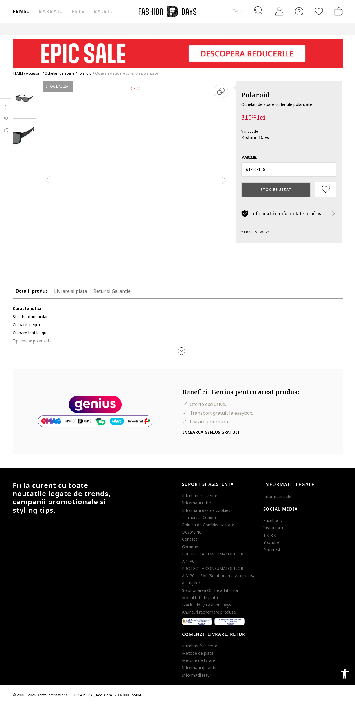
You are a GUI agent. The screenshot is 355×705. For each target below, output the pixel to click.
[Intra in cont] (279, 11)
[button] (288, 169)
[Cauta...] (247, 10)
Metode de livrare (198, 660)
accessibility (345, 674)
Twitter (5, 130)
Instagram (273, 527)
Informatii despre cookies (206, 510)
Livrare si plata (70, 291)
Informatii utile (277, 496)
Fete (78, 11)
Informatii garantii (199, 667)
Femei (21, 11)
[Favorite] (318, 11)
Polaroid (255, 94)
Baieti (103, 11)
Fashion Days (255, 137)
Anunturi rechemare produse (209, 612)
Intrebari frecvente (199, 495)
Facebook (272, 520)
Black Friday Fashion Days (206, 605)
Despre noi (192, 532)
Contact (189, 539)
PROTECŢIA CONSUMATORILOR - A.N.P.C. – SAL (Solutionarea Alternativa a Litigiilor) (218, 576)
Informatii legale (288, 484)
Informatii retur (196, 502)
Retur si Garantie (112, 291)
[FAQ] (299, 11)
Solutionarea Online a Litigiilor (210, 590)
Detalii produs (32, 291)
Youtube (271, 542)
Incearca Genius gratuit (211, 432)
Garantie (190, 546)
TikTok (269, 535)
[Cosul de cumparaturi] (337, 11)
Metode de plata (198, 653)
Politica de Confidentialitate (208, 524)
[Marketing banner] (178, 50)
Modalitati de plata (200, 597)
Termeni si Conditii (199, 517)
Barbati (50, 11)
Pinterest (272, 549)
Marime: (249, 157)
